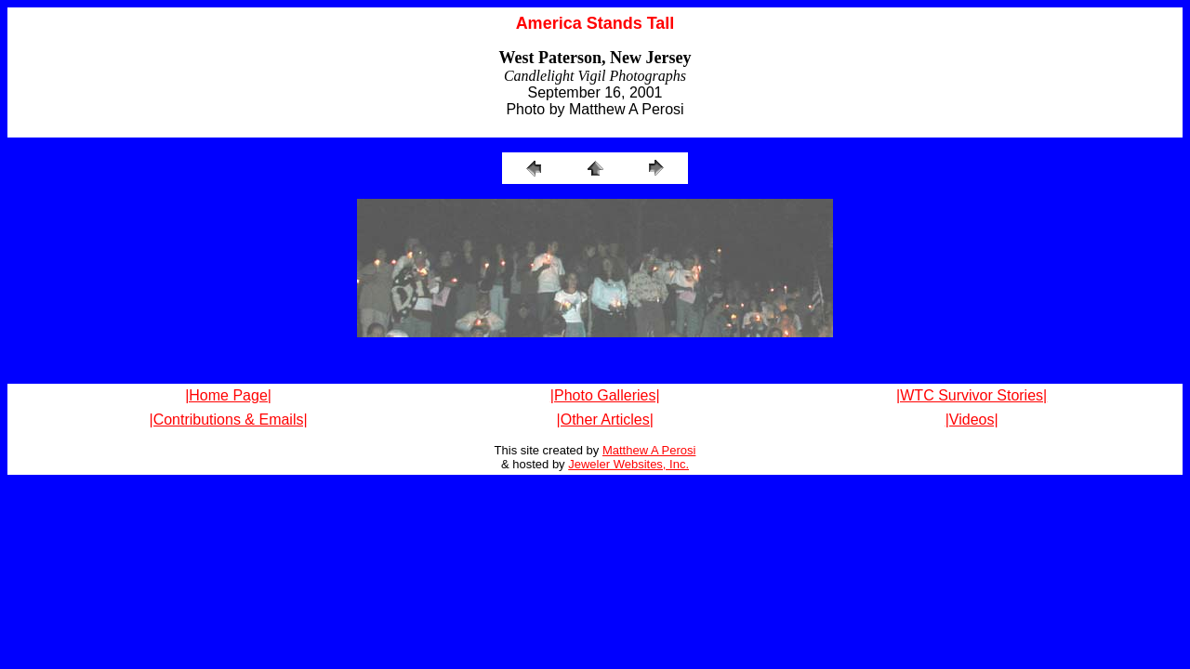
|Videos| (971, 419)
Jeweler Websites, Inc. (628, 464)
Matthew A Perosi (648, 450)
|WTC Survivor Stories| (971, 395)
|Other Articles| (605, 419)
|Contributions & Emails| (228, 419)
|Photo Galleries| (605, 395)
